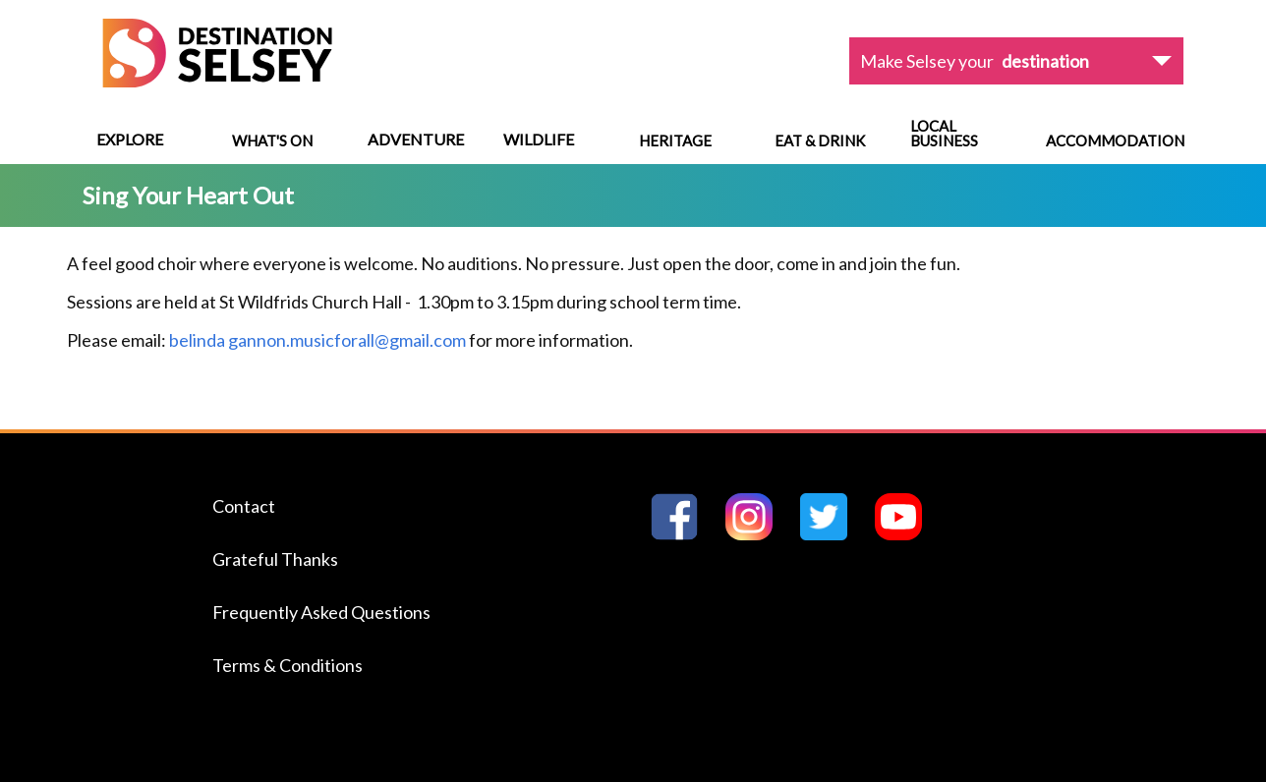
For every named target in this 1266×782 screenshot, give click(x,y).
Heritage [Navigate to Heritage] (675, 141)
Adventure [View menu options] (416, 139)
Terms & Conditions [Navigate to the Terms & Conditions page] (287, 665)
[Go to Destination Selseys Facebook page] (682, 534)
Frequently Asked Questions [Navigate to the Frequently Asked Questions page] (321, 612)
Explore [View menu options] (129, 139)
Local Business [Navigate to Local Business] (944, 133)
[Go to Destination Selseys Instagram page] (756, 534)
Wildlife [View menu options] (538, 139)
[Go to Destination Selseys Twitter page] (831, 534)
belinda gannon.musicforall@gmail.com (317, 340)
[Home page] (217, 81)
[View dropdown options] (1016, 60)
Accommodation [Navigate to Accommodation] (1115, 141)
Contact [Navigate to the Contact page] (243, 506)
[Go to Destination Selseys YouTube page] (906, 534)
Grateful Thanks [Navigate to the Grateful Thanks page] (275, 559)
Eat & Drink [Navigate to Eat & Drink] (820, 141)
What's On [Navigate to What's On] (272, 141)
